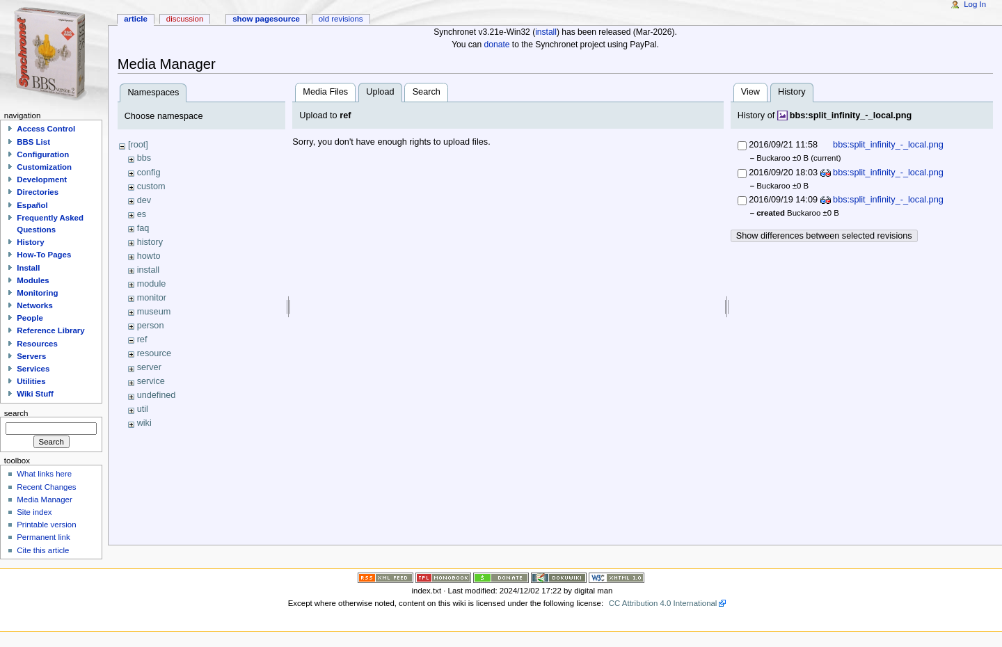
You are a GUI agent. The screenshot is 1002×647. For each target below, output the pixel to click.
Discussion (184, 19)
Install (28, 268)
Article (136, 19)
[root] (138, 145)
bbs (144, 158)
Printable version (46, 524)
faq (143, 228)
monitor (151, 298)
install (546, 32)
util (142, 409)
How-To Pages (44, 254)
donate (497, 44)
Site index (34, 512)
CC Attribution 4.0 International (663, 603)
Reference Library (50, 330)
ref (142, 339)
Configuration (43, 154)
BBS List (33, 142)
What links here (44, 474)
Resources (37, 344)
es (141, 214)
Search (426, 92)
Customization (44, 167)
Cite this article (43, 550)
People (30, 318)
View (750, 92)
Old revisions (341, 19)
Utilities (31, 381)
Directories (37, 192)
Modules (33, 280)
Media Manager (44, 499)
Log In (975, 4)
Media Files (325, 92)
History (30, 242)
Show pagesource (266, 19)
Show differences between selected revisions (824, 236)
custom (151, 186)
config (149, 172)
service (151, 381)
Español (32, 205)
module (151, 284)
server (149, 367)
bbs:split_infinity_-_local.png (851, 115)
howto (149, 256)
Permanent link (43, 537)
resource (154, 353)
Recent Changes (46, 487)
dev (144, 200)
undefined (156, 395)
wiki (144, 423)
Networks (35, 305)
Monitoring (37, 293)
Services (33, 369)
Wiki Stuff (35, 394)
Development (42, 179)
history (150, 242)
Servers (31, 356)
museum (154, 312)
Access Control (46, 129)
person (150, 325)
